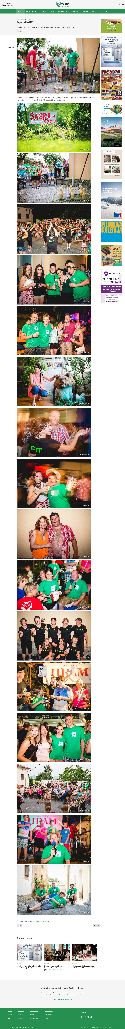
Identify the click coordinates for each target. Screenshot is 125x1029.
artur (115, 1027)
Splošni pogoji (94, 1027)
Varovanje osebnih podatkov (29, 1027)
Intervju (95, 11)
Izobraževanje (63, 11)
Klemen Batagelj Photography (40, 921)
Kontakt (83, 1012)
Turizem (75, 11)
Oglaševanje (103, 1027)
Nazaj (96, 925)
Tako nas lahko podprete (62, 999)
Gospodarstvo (31, 11)
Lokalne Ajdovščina (21, 19)
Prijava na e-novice (84, 1027)
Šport (52, 11)
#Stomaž (11, 47)
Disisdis (110, 1027)
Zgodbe (104, 11)
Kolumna (85, 11)
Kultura (44, 11)
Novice (20, 11)
